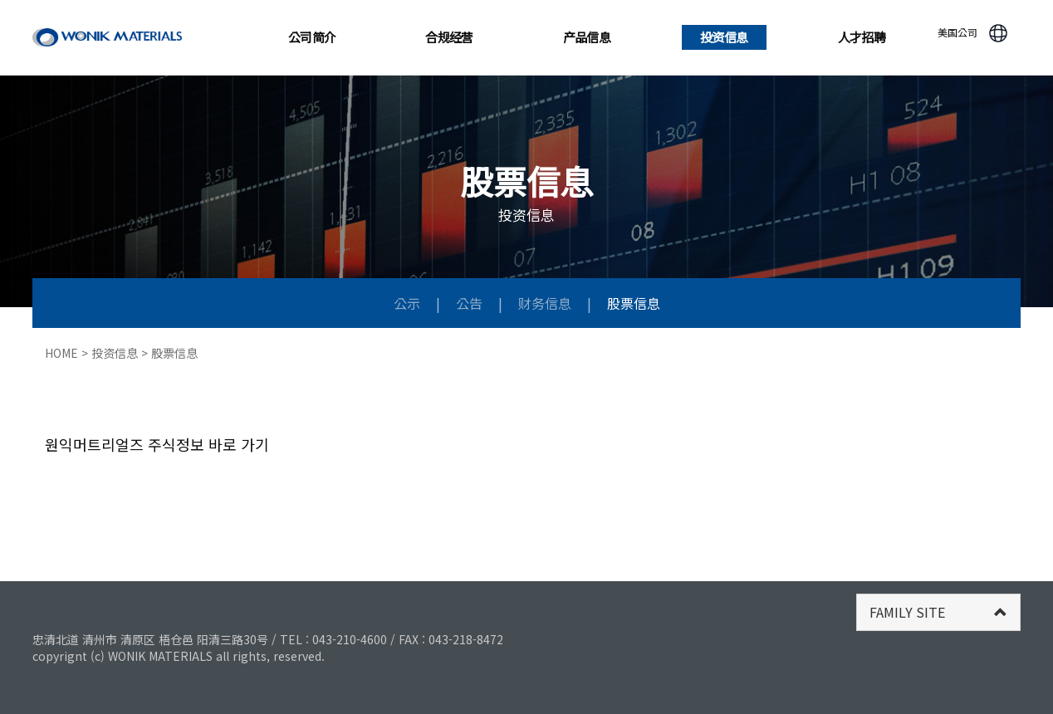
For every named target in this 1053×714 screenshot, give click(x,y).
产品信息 (587, 37)
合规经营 (449, 37)
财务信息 (546, 303)
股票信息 (633, 303)
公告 (471, 303)
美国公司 (957, 32)
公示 (409, 303)
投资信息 (724, 37)
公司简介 (312, 37)
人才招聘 (862, 37)
